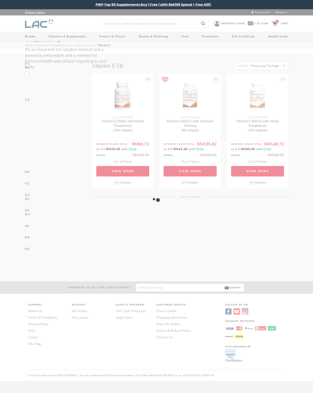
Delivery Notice (35, 12)
